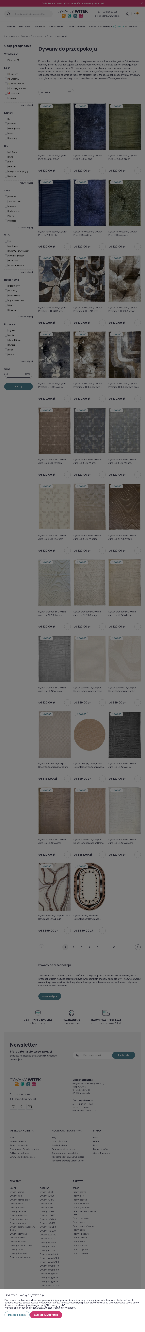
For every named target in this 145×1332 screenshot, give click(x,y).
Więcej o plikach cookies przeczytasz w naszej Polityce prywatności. (40, 1307)
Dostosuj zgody (17, 1314)
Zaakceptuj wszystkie (46, 1314)
